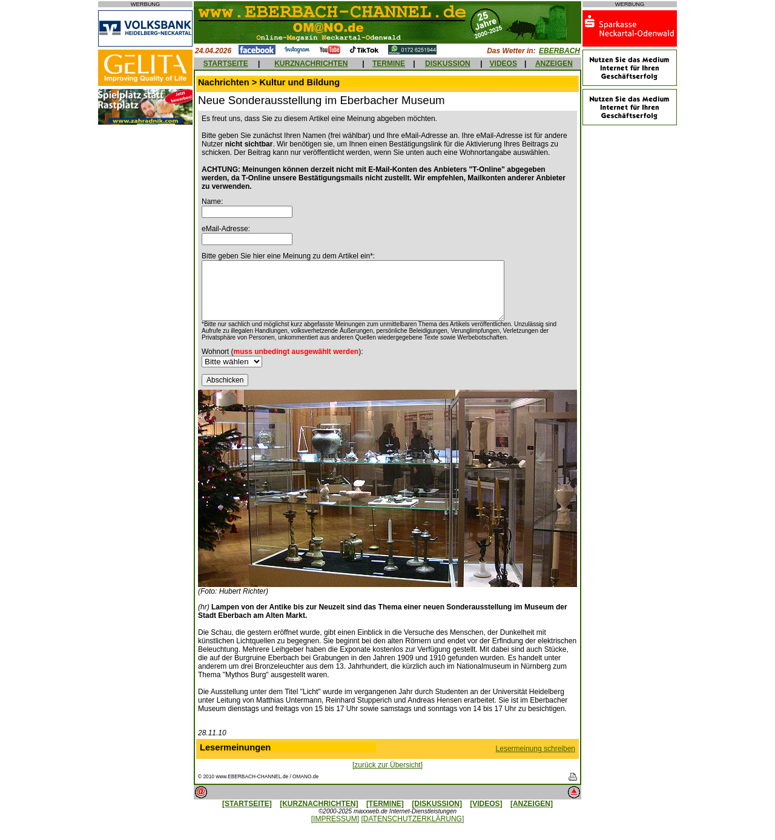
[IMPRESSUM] (335, 819)
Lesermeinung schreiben (535, 748)
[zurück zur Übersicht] (387, 765)
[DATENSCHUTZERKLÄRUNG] (412, 819)
